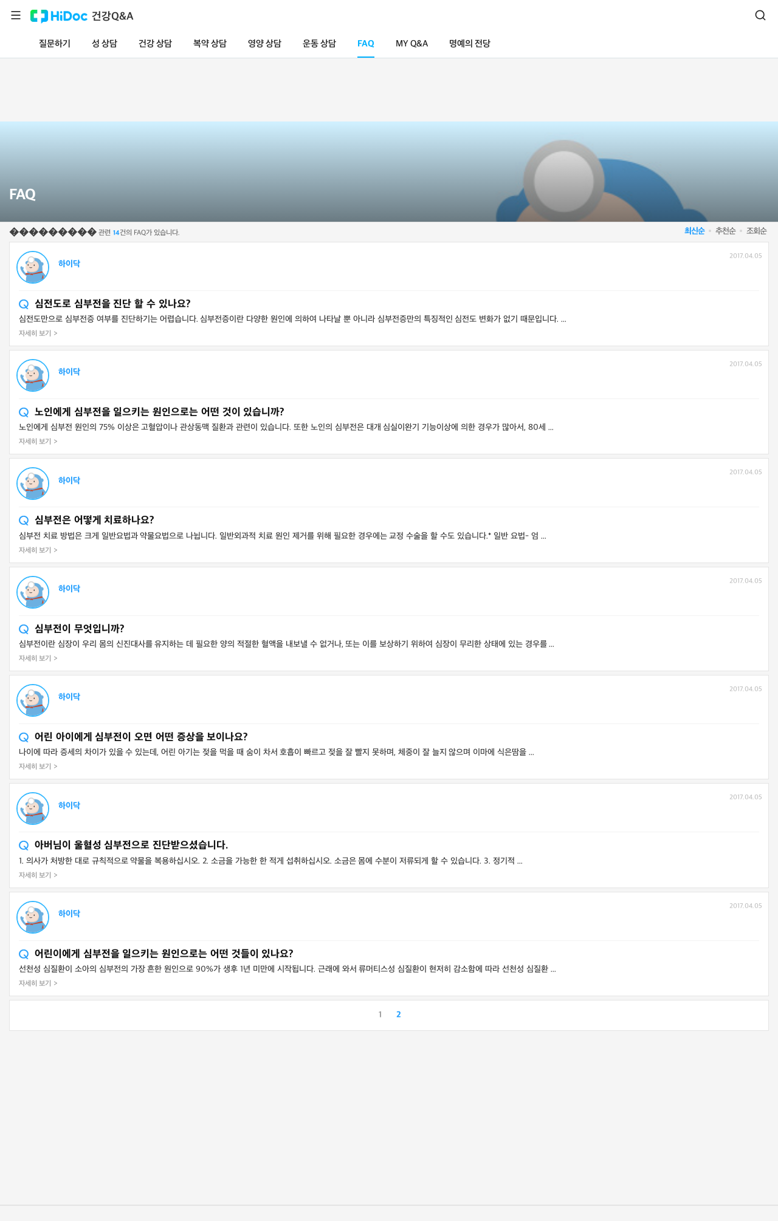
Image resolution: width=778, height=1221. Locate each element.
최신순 (694, 231)
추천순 (725, 231)
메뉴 (16, 15)
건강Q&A (113, 16)
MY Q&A (412, 44)
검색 (760, 15)
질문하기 (55, 44)
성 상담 (104, 44)
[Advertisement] (389, 87)
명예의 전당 (470, 44)
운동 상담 (319, 44)
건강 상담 (155, 44)
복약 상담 (210, 44)
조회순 (756, 231)
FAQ (365, 44)
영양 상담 (264, 44)
